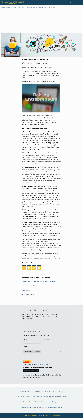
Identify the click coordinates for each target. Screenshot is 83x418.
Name (25, 339)
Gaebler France (28, 402)
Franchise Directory (24, 397)
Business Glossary (28, 294)
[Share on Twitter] (29, 267)
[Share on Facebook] (24, 267)
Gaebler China (57, 407)
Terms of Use (39, 391)
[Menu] (79, 2)
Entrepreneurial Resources (41, 397)
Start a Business (15, 7)
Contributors (26, 290)
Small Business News (58, 397)
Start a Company (5, 7)
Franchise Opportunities (30, 286)
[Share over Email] (39, 267)
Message (46, 339)
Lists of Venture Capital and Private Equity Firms (38, 281)
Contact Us (59, 391)
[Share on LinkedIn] (34, 267)
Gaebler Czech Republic (29, 407)
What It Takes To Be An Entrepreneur (31, 7)
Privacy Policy (49, 391)
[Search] (72, 2)
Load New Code (43, 364)
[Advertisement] (41, 20)
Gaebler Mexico (40, 402)
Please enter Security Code (31, 355)
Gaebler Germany (45, 407)
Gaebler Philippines (53, 402)
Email (25, 346)
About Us (30, 391)
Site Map (23, 391)
